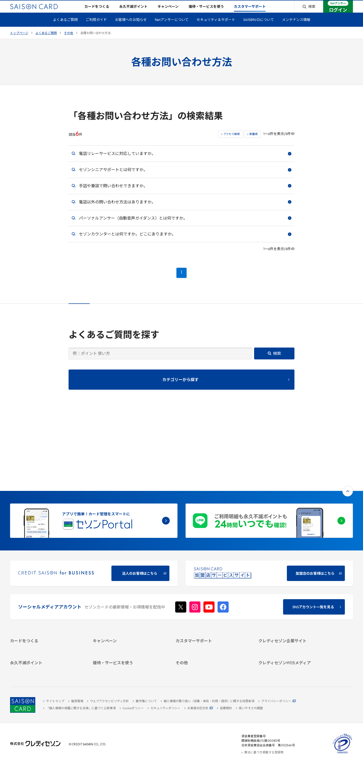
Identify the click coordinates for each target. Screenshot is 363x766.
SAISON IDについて (258, 28)
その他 (68, 41)
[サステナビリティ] (293, 599)
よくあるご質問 (65, 28)
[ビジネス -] (293, 593)
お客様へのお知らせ (131, 28)
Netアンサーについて (172, 28)
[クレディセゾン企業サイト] (293, 581)
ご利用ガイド (96, 28)
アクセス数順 (231, 142)
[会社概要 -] (293, 587)
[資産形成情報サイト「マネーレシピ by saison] (293, 647)
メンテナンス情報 (296, 28)
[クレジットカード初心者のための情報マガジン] (293, 636)
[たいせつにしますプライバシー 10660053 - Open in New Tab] (342, 753)
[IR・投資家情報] (293, 604)
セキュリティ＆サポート (216, 28)
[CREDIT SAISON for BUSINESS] (93, 505)
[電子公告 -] (293, 610)
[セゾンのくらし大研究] (293, 655)
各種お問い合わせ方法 (95, 41)
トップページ (19, 41)
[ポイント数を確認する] (45, 669)
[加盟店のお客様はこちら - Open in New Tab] (269, 505)
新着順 (253, 142)
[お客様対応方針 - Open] (199, 708)
